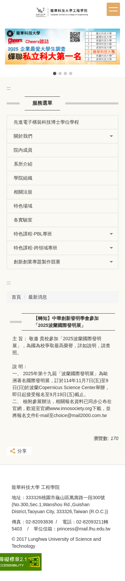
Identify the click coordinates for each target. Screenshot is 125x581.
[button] (10, 33)
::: (9, 88)
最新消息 (37, 297)
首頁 (16, 297)
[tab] (54, 73)
